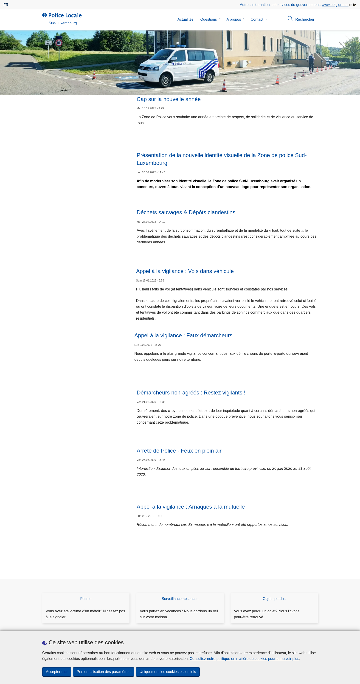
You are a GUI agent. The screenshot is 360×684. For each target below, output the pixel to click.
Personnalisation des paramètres (103, 672)
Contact (257, 19)
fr (5, 5)
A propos (234, 19)
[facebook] (306, 625)
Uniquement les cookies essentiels (168, 672)
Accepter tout (57, 672)
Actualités (185, 19)
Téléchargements (56, 625)
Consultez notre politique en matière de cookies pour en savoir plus (244, 659)
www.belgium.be (335, 5)
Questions (208, 19)
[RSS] (315, 625)
